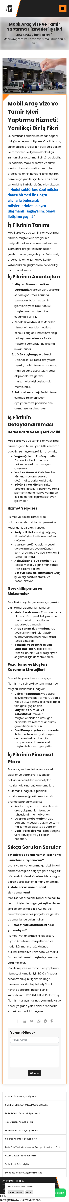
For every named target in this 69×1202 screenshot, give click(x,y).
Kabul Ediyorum (15, 1192)
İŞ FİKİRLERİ (42, 35)
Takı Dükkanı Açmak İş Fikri (19, 1121)
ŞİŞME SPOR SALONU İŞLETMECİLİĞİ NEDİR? (26, 1104)
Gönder (34, 1073)
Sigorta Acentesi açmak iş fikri (21, 1138)
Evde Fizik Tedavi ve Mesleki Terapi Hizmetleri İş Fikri (32, 1147)
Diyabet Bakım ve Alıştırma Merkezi (23, 1172)
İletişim (20, 1180)
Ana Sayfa (23, 35)
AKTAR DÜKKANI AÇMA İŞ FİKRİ (20, 1096)
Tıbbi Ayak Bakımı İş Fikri (17, 1164)
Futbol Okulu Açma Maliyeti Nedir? (23, 1113)
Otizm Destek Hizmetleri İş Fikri (21, 1155)
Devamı (29, 1192)
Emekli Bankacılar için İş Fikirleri (21, 1130)
